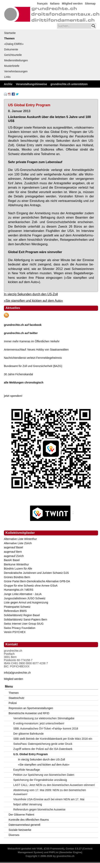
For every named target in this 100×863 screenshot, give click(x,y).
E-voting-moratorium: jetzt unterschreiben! (38, 723)
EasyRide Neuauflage (26, 769)
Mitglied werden (72, 3)
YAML (39, 848)
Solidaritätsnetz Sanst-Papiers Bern (25, 619)
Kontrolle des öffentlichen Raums (29, 819)
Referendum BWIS (15, 610)
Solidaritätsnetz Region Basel (22, 615)
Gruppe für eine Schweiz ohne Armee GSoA (31, 585)
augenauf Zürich (14, 556)
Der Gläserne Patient (21, 814)
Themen (9, 38)
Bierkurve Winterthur (16, 564)
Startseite (10, 33)
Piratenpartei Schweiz (17, 606)
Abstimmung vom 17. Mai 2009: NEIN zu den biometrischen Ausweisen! (49, 792)
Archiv (8, 84)
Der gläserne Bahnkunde (28, 733)
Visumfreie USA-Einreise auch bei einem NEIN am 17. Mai (48, 799)
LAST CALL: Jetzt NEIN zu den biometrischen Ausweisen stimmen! (54, 785)
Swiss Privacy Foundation (19, 628)
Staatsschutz (16, 697)
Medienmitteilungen (16, 60)
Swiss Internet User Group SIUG (23, 623)
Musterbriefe (11, 65)
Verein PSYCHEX (15, 632)
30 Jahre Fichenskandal (18, 374)
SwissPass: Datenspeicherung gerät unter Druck (42, 743)
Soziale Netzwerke (20, 829)
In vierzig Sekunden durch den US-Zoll (31, 294)
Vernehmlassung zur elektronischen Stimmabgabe (43, 718)
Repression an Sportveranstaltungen (31, 708)
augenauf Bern (13, 551)
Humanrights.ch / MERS (18, 589)
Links (7, 76)
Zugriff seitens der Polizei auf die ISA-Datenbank (42, 748)
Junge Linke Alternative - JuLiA (22, 594)
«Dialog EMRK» (14, 43)
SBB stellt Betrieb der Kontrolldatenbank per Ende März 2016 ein (52, 738)
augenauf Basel (13, 547)
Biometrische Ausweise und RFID (29, 713)
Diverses (14, 835)
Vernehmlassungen (16, 71)
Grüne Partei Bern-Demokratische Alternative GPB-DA (37, 581)
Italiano (54, 3)
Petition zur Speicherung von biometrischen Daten (43, 774)
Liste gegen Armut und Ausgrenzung (26, 602)
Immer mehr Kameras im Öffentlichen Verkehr (32, 341)
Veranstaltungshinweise (31, 84)
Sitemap (90, 3)
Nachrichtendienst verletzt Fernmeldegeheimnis (33, 357)
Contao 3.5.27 (74, 848)
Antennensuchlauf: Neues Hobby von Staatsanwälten (36, 349)
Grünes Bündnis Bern (17, 577)
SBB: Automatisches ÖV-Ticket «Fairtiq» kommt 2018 (45, 728)
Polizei (13, 703)
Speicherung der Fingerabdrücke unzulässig (40, 779)
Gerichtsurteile (13, 54)
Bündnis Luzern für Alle (18, 568)
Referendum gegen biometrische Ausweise (39, 809)
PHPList (54, 852)
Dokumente (11, 49)
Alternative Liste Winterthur (20, 539)
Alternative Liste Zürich (18, 543)
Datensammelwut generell (24, 824)
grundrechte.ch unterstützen (69, 84)
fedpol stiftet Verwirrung (27, 804)
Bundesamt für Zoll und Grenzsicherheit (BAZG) (33, 366)
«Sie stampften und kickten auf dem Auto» (33, 300)
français (42, 3)
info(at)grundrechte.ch (17, 672)
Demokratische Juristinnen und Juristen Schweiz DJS (36, 572)
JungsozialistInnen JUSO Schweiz (24, 598)
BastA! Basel (12, 560)
